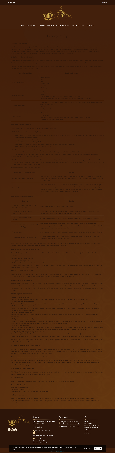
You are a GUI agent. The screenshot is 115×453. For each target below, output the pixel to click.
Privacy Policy (65, 447)
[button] (104, 2)
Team (86, 432)
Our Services (88, 423)
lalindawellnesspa (72, 422)
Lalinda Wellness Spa (73, 424)
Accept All (98, 449)
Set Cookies (87, 449)
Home (86, 421)
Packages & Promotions (91, 425)
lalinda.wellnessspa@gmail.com (43, 435)
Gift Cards (87, 430)
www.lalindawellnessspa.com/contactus (38, 391)
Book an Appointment (91, 428)
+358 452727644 (44, 431)
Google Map (37, 427)
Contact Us (88, 434)
